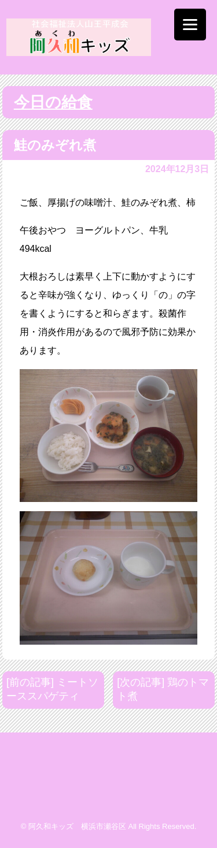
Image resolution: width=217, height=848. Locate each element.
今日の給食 (53, 102)
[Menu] (190, 24)
